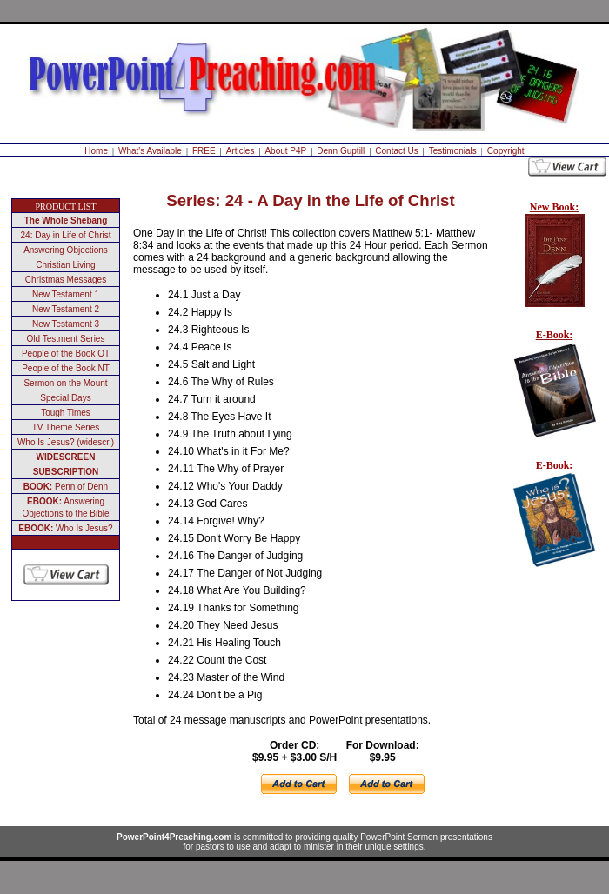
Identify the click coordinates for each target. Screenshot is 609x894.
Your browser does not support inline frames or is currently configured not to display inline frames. (551, 408)
